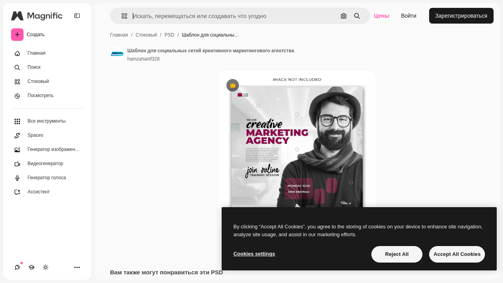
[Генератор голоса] (47, 178)
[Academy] (31, 267)
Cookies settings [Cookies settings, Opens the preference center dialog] (254, 254)
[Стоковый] (47, 81)
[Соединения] (17, 267)
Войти (408, 16)
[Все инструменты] (47, 121)
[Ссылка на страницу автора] (117, 54)
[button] (121, 16)
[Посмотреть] (47, 96)
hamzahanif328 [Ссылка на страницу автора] (143, 59)
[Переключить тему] (45, 267)
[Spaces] (47, 135)
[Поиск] (47, 67)
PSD (169, 35)
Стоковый (146, 35)
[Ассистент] (47, 192)
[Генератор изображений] (47, 149)
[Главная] (47, 53)
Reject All (397, 254)
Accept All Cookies (457, 254)
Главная (119, 35)
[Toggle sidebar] (77, 15)
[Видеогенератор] (47, 164)
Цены (381, 16)
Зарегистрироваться (461, 16)
